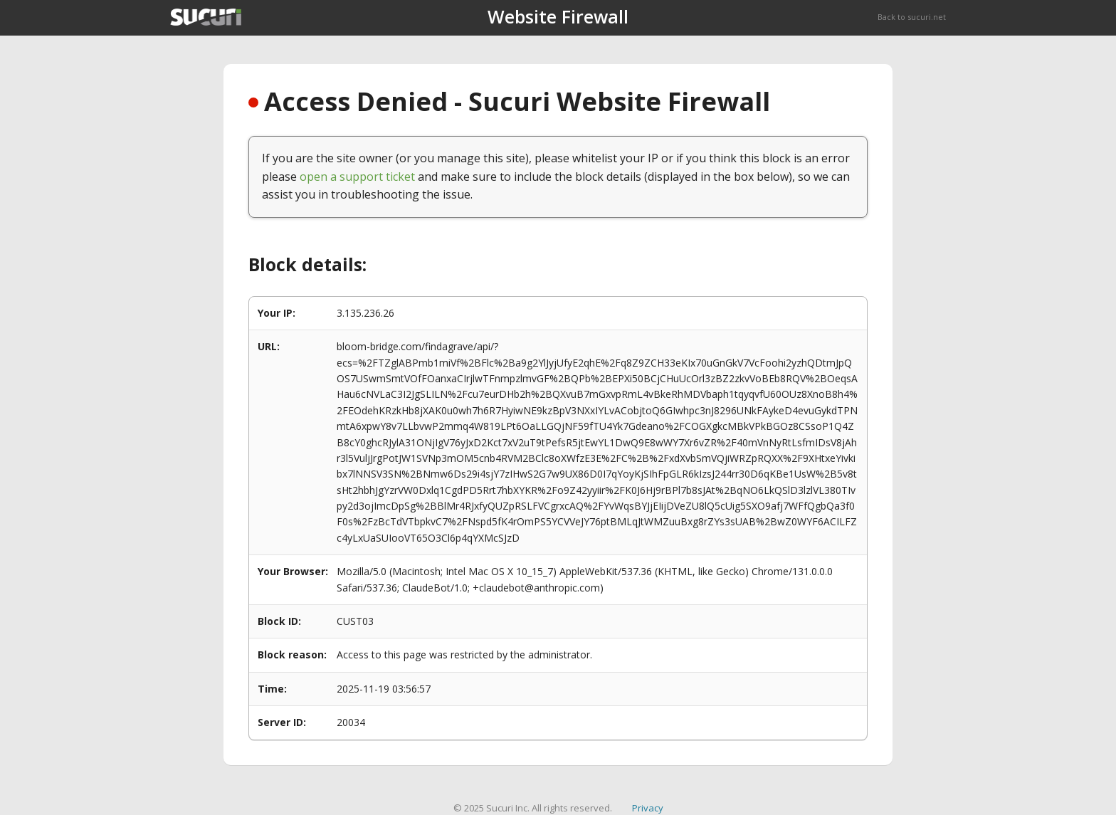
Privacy (647, 807)
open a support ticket (357, 176)
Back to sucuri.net (912, 16)
